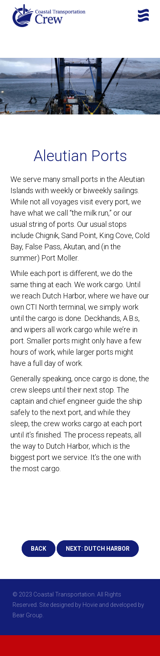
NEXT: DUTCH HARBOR (98, 548)
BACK (38, 548)
